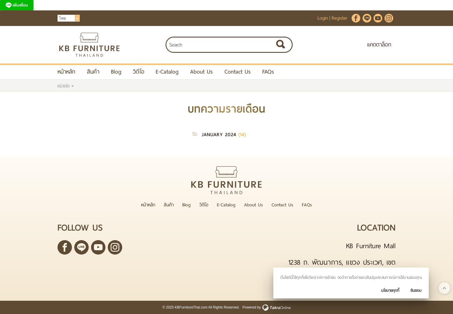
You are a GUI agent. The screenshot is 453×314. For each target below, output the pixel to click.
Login (323, 18)
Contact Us (237, 71)
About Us (201, 71)
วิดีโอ (138, 71)
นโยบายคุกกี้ (390, 290)
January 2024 (219, 134)
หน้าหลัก (66, 71)
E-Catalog (167, 71)
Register (339, 18)
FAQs (268, 71)
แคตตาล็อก (379, 44)
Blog (116, 71)
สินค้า (93, 71)
